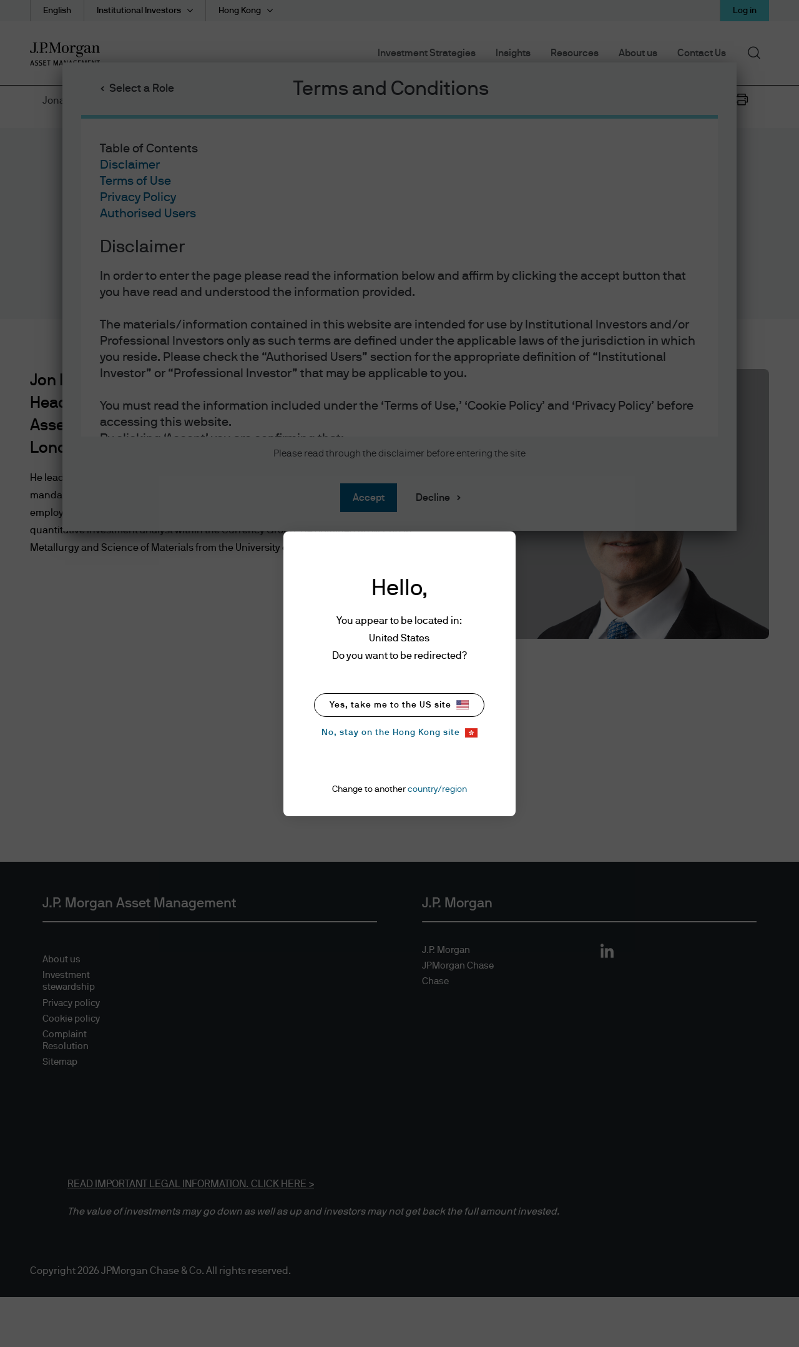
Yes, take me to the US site (399, 704)
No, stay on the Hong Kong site (399, 733)
